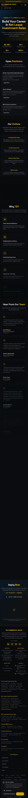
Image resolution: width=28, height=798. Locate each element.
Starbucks (20, 726)
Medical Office (14, 719)
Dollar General (10, 726)
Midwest (14, 764)
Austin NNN (19, 683)
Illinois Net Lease (22, 706)
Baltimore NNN (4, 685)
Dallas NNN (11, 688)
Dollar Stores (12, 716)
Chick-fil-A (3, 727)
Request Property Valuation (7, 748)
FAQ (20, 734)
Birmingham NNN (12, 685)
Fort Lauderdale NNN (12, 689)
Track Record (4, 736)
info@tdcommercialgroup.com (22, 674)
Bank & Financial (22, 719)
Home (7, 665)
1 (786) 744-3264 (22, 671)
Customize (7, 790)
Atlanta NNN (13, 683)
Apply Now (6, 83)
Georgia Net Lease (14, 704)
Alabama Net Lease (5, 698)
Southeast (14, 760)
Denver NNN (18, 688)
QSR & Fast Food (5, 716)
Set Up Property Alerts (6, 741)
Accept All (20, 793)
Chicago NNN (12, 686)
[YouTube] (19, 644)
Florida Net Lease (5, 704)
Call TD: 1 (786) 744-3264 (13, 597)
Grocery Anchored (5, 721)
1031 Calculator (8, 777)
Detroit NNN (3, 689)
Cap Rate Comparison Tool (19, 733)
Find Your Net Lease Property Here (14, 1)
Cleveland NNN (19, 686)
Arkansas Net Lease (14, 700)
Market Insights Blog (13, 734)
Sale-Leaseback (17, 777)
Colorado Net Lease (15, 701)
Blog (7, 775)
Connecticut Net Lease (6, 703)
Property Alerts (4, 734)
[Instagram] (15, 644)
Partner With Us (4, 750)
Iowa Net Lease (13, 707)
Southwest (14, 767)
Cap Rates (23, 775)
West (14, 770)
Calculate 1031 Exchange (17, 741)
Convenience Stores (5, 719)
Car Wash (21, 727)
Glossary (12, 775)
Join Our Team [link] (7, 8)
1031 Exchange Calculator (6, 733)
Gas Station (14, 727)
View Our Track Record (19, 748)
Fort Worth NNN (21, 689)
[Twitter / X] (12, 644)
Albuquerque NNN (5, 683)
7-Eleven (9, 727)
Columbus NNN (4, 688)
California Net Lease (5, 701)
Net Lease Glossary (7, 668)
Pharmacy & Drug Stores (6, 718)
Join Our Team (7, 670)
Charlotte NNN (4, 686)
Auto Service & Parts (17, 718)
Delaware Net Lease (16, 703)
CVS (15, 726)
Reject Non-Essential (9, 793)
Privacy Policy (16, 787)
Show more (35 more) (6, 709)
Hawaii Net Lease (5, 706)
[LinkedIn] (8, 644)
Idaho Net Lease (13, 706)
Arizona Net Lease (5, 700)
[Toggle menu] (25, 4)
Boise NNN (19, 685)
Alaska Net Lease (15, 698)
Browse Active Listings (6, 743)
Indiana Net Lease (5, 707)
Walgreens (3, 726)
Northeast (14, 757)
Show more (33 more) (6, 691)
